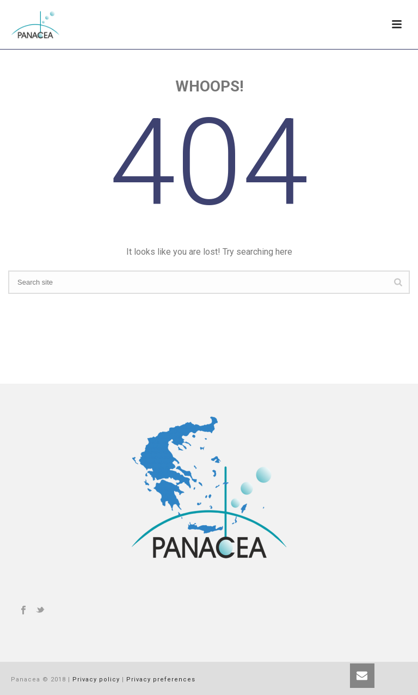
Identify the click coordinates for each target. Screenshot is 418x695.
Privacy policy (96, 679)
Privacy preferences (160, 679)
